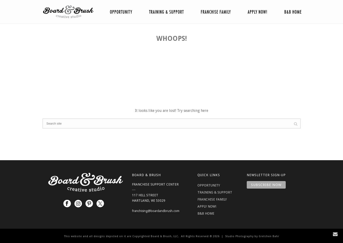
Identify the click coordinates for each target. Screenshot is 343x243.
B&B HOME (205, 213)
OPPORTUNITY (208, 185)
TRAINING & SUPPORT (214, 192)
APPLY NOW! (206, 206)
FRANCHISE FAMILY (212, 199)
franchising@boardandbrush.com (155, 211)
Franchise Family (216, 12)
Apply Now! (257, 12)
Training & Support (166, 12)
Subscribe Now (266, 185)
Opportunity (121, 12)
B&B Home (293, 12)
